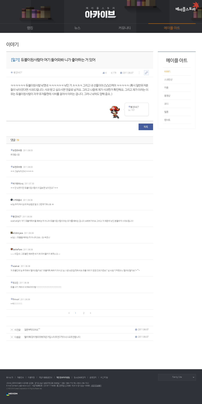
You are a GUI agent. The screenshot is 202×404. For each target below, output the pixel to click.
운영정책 (93, 377)
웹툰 (166, 112)
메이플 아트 (172, 28)
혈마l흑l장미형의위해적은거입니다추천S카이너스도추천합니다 (52, 337)
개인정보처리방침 (63, 377)
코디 (166, 104)
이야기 (167, 71)
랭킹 (30, 28)
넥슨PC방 (104, 377)
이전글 (16, 330)
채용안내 (20, 377)
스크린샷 (168, 79)
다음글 (16, 337)
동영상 (167, 95)
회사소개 (9, 377)
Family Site (177, 377)
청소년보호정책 (80, 377)
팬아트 (167, 120)
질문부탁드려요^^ (32, 329)
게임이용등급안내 (45, 377)
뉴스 (77, 28)
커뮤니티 (125, 28)
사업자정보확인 (96, 386)
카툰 (166, 87)
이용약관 (31, 377)
